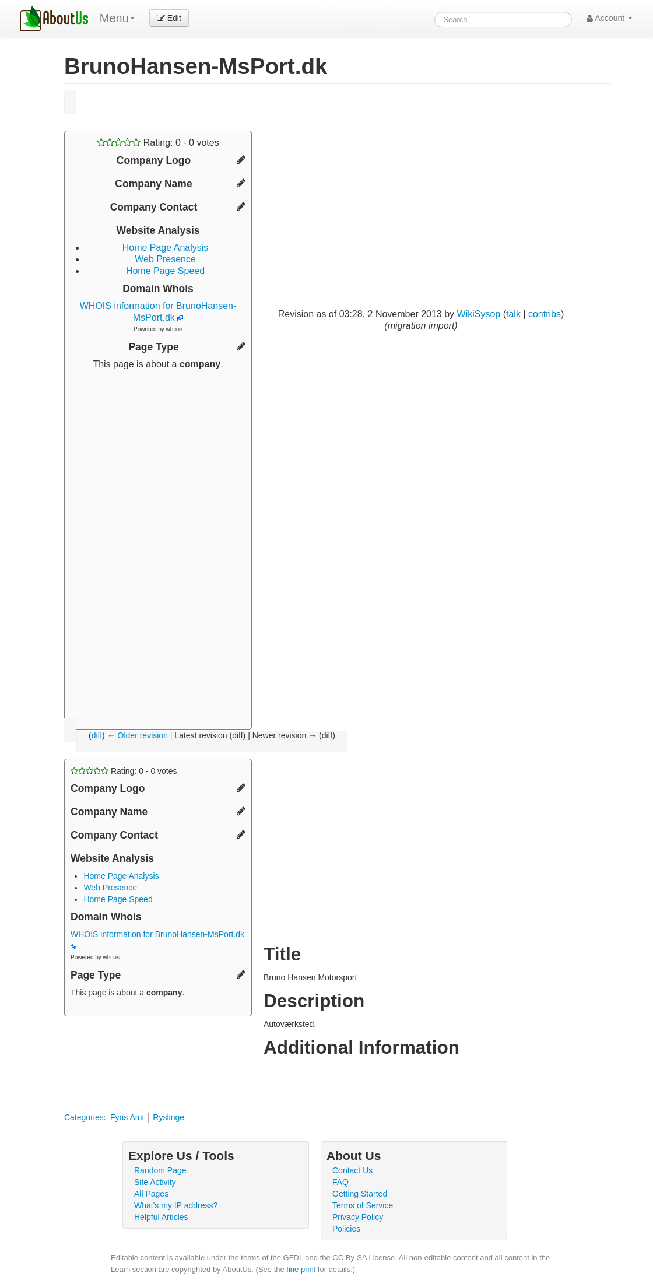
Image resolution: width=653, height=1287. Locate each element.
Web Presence (165, 259)
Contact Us (352, 1170)
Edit (169, 18)
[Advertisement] (158, 545)
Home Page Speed (165, 271)
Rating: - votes (158, 143)
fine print (300, 1269)
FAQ (340, 1182)
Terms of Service (362, 1205)
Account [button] (610, 18)
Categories (84, 1117)
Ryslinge (168, 1117)
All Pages (151, 1193)
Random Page (160, 1170)
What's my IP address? (175, 1205)
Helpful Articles (161, 1217)
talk (513, 314)
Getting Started (359, 1193)
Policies (346, 1228)
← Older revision (137, 735)
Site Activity (155, 1182)
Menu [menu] (117, 18)
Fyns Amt (127, 1117)
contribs (544, 314)
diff (97, 735)
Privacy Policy (357, 1217)
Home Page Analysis (165, 248)
